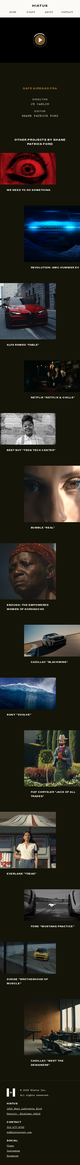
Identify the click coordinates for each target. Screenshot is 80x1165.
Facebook (12, 1155)
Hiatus (40, 5)
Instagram (13, 1150)
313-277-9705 (15, 1127)
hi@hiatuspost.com (19, 1132)
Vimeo (10, 1145)
